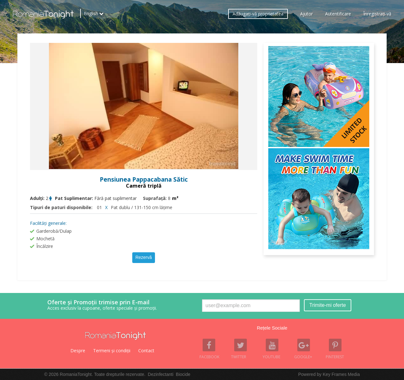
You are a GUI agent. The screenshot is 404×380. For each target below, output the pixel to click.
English (91, 14)
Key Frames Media (341, 374)
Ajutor (306, 14)
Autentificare (338, 14)
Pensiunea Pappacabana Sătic (144, 179)
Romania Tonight (115, 335)
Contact (146, 351)
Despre (77, 351)
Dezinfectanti (160, 374)
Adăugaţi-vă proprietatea (258, 14)
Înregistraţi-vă (377, 14)
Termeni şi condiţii (111, 351)
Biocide (183, 374)
